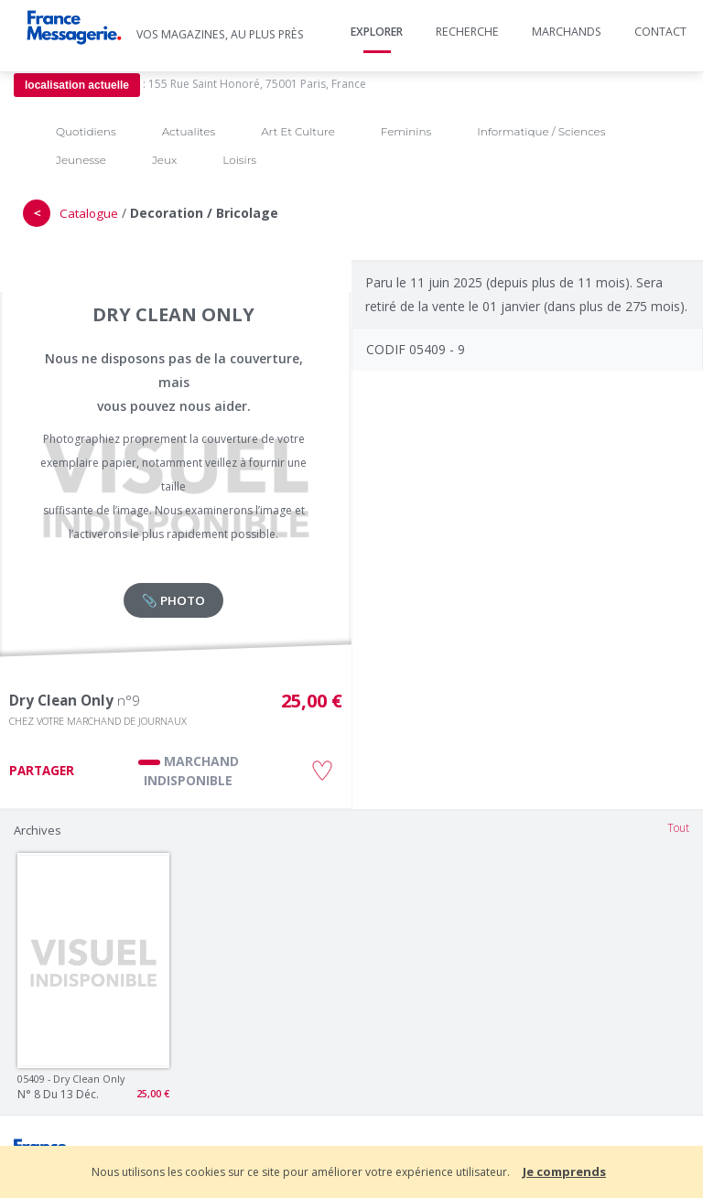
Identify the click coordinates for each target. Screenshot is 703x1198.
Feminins (406, 131)
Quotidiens (86, 131)
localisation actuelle (77, 85)
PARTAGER (41, 770)
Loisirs (239, 160)
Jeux (164, 160)
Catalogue (88, 213)
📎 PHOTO (173, 600)
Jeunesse (81, 160)
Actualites (188, 131)
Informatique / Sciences (541, 131)
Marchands (566, 31)
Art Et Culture (298, 131)
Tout (678, 828)
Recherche (467, 31)
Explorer (377, 31)
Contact (660, 31)
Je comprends (564, 1171)
